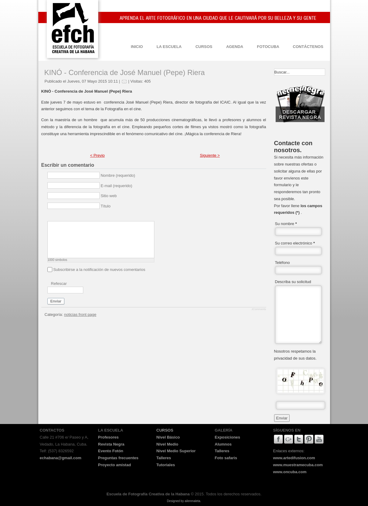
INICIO (137, 46)
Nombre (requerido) (118, 175)
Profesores (108, 437)
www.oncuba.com (290, 472)
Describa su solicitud (293, 281)
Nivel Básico (168, 437)
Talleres (163, 458)
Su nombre (286, 223)
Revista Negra (111, 444)
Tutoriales (165, 465)
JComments (258, 309)
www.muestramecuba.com (298, 465)
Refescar (59, 283)
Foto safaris (226, 458)
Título (106, 206)
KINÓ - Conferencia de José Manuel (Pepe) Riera (124, 72)
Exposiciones (227, 437)
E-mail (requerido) (116, 185)
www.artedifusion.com (294, 458)
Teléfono (282, 262)
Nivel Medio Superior (176, 451)
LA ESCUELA (169, 46)
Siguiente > (210, 155)
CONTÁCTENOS (308, 46)
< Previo (97, 155)
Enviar (56, 301)
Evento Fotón (110, 451)
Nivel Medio (167, 444)
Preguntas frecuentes (118, 458)
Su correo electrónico (295, 243)
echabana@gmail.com (60, 458)
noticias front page (80, 314)
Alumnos (223, 444)
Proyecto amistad (114, 465)
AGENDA (234, 46)
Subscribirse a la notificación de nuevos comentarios (99, 269)
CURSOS (203, 46)
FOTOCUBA (268, 46)
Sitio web (109, 195)
